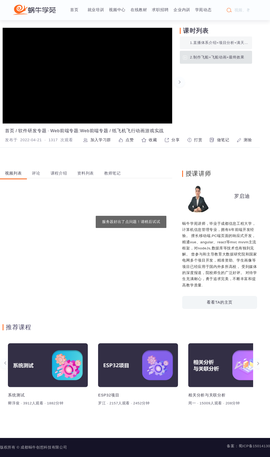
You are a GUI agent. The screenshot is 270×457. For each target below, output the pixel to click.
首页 (74, 10)
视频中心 (117, 10)
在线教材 (139, 10)
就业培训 (96, 10)
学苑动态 (203, 10)
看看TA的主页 (220, 302)
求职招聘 (160, 10)
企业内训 (181, 10)
